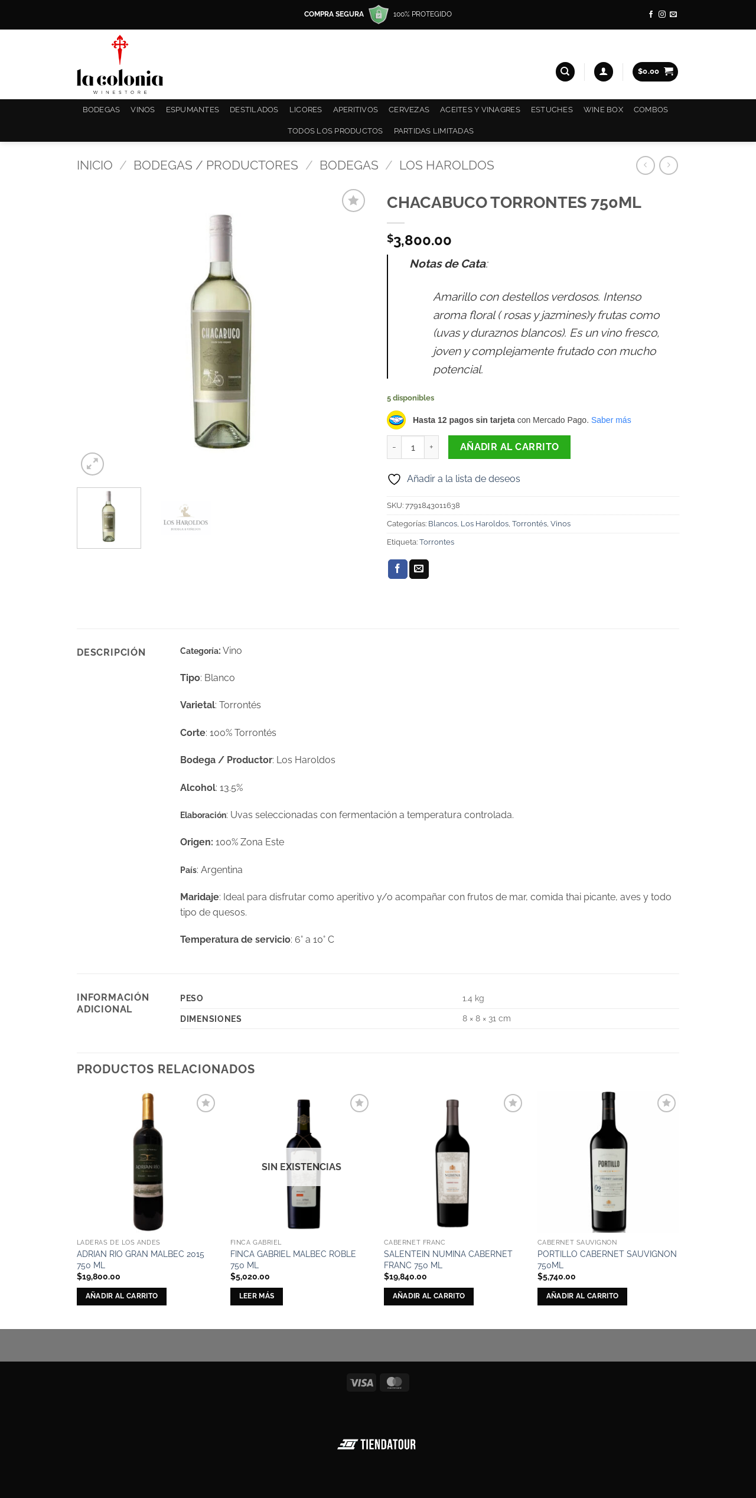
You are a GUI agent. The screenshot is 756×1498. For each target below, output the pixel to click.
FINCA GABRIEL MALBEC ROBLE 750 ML (293, 1259)
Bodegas (101, 109)
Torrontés (529, 523)
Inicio (95, 165)
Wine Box (603, 109)
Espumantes (193, 109)
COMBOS (651, 109)
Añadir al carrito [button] (122, 1296)
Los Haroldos (446, 165)
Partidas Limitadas (434, 130)
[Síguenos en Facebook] (650, 15)
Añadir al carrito (509, 446)
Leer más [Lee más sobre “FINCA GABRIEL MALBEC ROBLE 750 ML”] (257, 1296)
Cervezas (409, 109)
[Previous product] (668, 165)
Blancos (442, 523)
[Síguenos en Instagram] (662, 15)
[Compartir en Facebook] (398, 569)
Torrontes (436, 542)
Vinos (143, 109)
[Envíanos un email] (673, 15)
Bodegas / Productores (215, 165)
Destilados (254, 109)
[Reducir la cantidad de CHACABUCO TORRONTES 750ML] (394, 447)
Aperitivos (356, 109)
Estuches (552, 109)
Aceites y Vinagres (480, 109)
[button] (603, 72)
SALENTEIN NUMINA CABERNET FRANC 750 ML (448, 1259)
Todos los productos (335, 130)
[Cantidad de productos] (413, 447)
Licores (305, 109)
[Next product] (645, 165)
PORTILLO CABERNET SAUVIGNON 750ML (607, 1259)
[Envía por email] (419, 569)
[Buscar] (565, 72)
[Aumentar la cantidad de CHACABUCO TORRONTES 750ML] (432, 447)
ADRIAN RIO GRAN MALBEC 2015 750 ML (140, 1259)
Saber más (611, 420)
